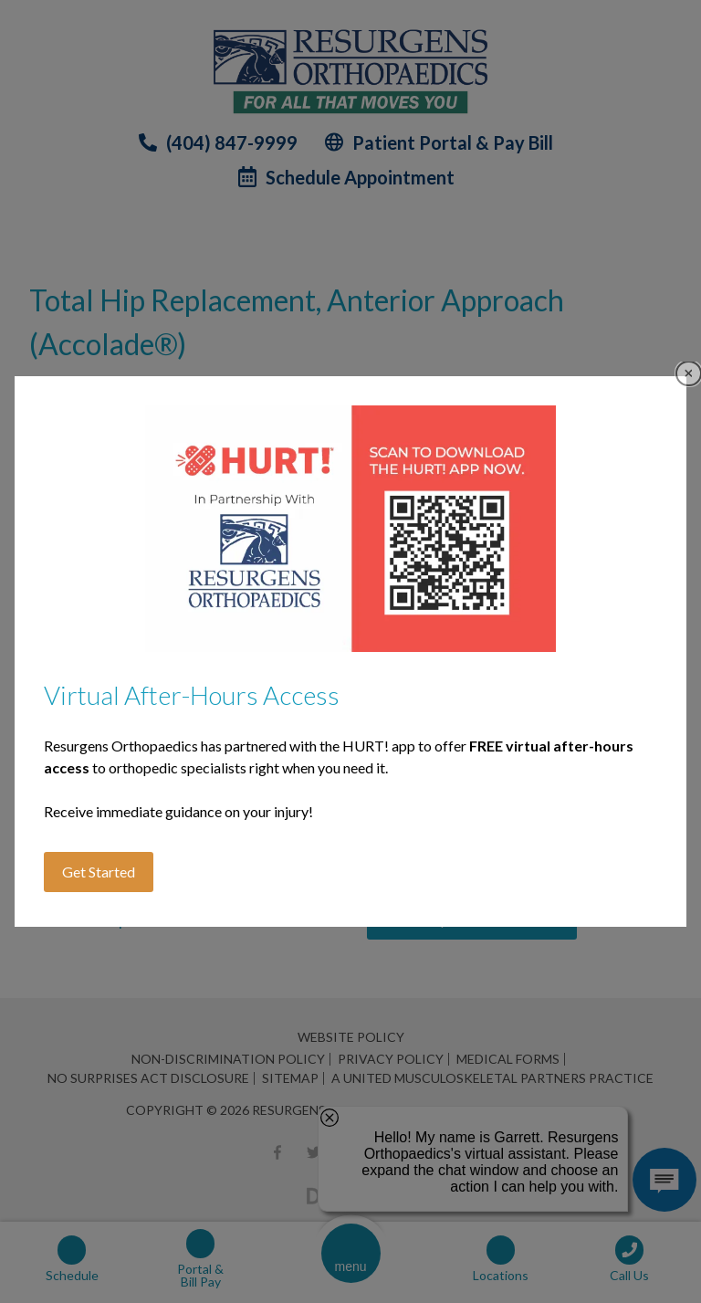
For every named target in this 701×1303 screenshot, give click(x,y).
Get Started (98, 871)
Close (688, 374)
